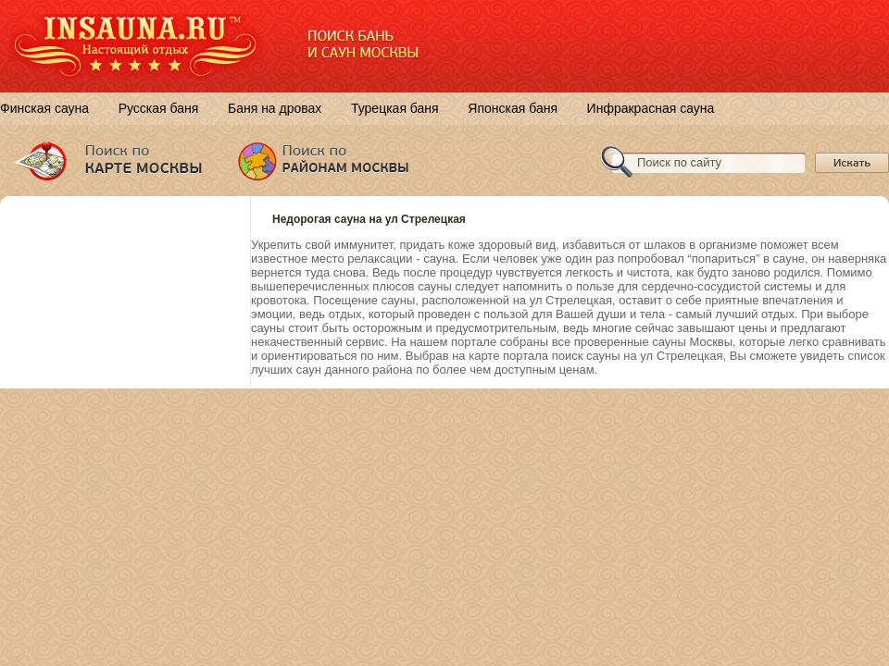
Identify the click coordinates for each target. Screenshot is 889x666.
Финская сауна (44, 108)
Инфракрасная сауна (651, 108)
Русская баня (159, 108)
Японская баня (512, 108)
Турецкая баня (395, 108)
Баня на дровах (274, 108)
